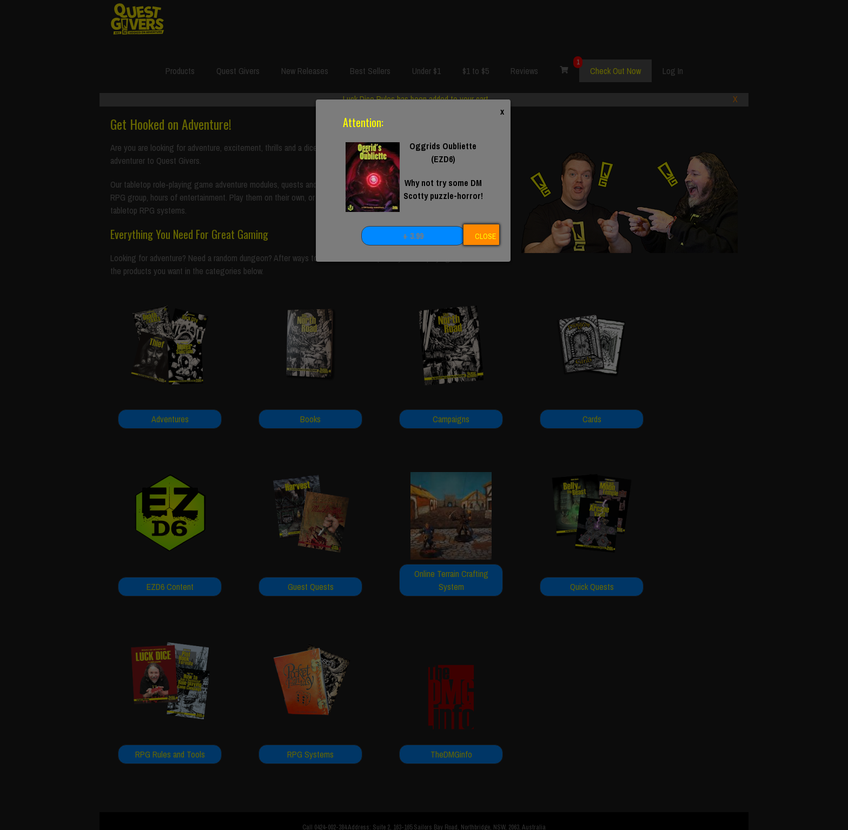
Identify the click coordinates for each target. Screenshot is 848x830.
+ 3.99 (413, 236)
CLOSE (485, 236)
